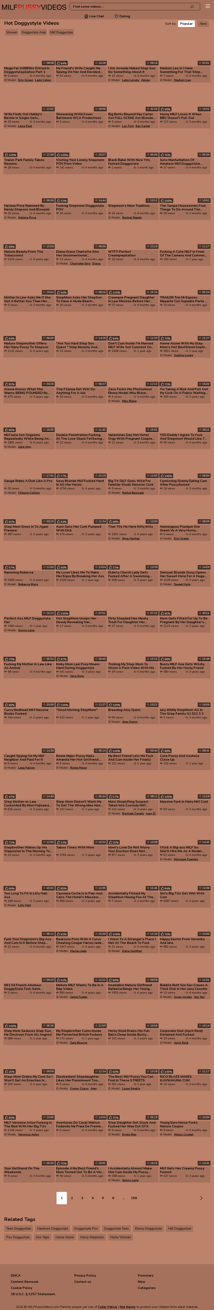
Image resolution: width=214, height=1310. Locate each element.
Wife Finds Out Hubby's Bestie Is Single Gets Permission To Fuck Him (23, 116)
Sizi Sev (199, 997)
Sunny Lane (26, 630)
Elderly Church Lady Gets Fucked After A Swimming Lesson (128, 574)
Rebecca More (28, 584)
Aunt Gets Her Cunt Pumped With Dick (78, 528)
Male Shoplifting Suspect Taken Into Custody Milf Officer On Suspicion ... (128, 803)
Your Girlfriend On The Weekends (21, 1170)
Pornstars (146, 1275)
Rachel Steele (132, 218)
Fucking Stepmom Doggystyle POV (80, 207)
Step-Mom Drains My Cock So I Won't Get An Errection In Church (28, 1078)
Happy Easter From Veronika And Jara (182, 941)
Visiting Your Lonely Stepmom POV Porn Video (80, 162)
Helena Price (27, 218)
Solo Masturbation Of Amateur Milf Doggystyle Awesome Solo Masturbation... (180, 162)
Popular (186, 23)
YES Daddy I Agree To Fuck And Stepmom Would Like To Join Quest (183, 437)
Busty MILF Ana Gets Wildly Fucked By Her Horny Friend (182, 666)
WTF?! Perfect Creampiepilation (122, 253)
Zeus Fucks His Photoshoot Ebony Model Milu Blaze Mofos (130, 391)
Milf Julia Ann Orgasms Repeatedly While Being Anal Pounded (28, 437)
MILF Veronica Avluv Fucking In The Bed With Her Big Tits (28, 1124)
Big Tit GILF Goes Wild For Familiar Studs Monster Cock (131, 482)
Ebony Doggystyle (148, 1228)
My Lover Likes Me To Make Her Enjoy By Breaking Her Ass (80, 574)
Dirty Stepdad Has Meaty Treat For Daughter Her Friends (128, 620)
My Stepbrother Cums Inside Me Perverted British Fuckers (79, 1032)
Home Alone (65, 1237)
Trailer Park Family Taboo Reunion (24, 162)
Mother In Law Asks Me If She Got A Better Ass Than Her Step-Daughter (27, 299)
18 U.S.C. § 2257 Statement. (33, 1294)
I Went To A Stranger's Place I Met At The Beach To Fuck (132, 941)
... (123, 1198)
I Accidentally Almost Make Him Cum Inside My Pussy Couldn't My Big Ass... (130, 1170)
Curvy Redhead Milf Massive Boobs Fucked (26, 712)
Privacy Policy (85, 1275)
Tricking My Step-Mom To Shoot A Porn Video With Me (131, 666)
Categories (147, 1288)
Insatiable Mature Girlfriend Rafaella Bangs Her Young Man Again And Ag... (130, 987)
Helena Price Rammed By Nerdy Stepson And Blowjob (27, 207)
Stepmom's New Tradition (129, 206)
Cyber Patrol (107, 1307)
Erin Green (25, 80)
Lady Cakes (43, 80)
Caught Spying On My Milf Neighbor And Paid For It (24, 757)
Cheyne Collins (29, 493)
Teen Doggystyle (18, 1228)
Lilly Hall (24, 905)
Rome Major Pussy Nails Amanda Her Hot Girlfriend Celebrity (77, 757)
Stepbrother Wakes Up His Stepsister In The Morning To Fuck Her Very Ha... (27, 849)
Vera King (77, 676)
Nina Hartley (131, 538)
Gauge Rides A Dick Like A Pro (28, 481)
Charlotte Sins (80, 264)
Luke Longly (130, 80)
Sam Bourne (78, 1043)
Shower (11, 32)
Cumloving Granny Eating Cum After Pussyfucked (183, 482)
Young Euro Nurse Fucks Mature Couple (179, 1124)
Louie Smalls (131, 1088)
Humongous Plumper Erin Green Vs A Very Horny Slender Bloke (180, 528)
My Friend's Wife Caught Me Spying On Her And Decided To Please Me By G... (78, 70)
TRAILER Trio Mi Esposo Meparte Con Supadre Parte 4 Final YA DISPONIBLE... (183, 299)
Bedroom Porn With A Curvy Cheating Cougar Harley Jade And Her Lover (79, 941)
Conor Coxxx (79, 1088)
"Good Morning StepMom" (76, 710)
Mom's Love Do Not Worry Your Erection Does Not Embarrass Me (129, 849)
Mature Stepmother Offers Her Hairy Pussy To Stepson (26, 345)
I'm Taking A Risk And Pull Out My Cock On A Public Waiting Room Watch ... (184, 391)
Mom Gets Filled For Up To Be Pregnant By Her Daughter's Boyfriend (184, 620)
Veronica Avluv (28, 1134)
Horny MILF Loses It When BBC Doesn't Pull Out (180, 116)
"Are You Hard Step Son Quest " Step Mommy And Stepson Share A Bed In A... (78, 345)
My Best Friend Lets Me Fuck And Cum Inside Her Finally (130, 757)
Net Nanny (128, 1307)
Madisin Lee (182, 80)
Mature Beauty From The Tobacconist (23, 253)
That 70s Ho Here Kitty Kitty (130, 527)
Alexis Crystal (183, 1134)
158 (134, 1198)
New (203, 23)
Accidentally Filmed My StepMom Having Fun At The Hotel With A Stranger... (130, 895)
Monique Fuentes (186, 859)
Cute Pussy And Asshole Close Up (179, 757)
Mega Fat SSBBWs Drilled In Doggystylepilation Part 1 (27, 70)
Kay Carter (143, 126)
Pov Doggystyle (18, 1237)
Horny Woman (120, 1237)
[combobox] (135, 6)
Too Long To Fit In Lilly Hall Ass (25, 895)
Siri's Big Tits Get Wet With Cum (182, 895)
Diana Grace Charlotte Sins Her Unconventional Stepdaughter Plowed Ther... (79, 253)
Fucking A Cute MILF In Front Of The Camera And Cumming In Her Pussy (183, 253)
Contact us (82, 1281)
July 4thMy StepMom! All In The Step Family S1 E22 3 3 (182, 712)
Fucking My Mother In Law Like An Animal (28, 666)
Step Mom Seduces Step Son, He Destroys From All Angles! (28, 1032)
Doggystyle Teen (116, 1228)
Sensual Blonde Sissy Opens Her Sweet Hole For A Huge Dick (183, 574)
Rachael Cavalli (133, 813)
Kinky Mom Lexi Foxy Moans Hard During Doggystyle (78, 666)
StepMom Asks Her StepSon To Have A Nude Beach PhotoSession (79, 299)
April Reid (181, 1043)
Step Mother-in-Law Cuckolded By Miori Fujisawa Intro (26, 803)
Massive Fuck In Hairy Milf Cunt (184, 802)
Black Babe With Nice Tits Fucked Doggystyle (129, 162)
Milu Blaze (129, 401)
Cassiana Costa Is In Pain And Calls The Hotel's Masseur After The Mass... (79, 895)
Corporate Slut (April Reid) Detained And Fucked (181, 1032)
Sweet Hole (182, 584)
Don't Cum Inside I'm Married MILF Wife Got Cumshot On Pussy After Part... (130, 345)
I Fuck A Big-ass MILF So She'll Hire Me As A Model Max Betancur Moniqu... (181, 849)
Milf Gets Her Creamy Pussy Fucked (182, 1170)
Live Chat (94, 16)
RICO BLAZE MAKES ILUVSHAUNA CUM (176, 1078)
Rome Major (78, 768)
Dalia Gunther (132, 951)
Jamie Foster (78, 997)
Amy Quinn (130, 722)
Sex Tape (42, 1237)
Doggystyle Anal (33, 32)
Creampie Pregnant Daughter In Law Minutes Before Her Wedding (131, 299)
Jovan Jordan (183, 997)
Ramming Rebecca (18, 572)
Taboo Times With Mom (75, 847)
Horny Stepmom (92, 1237)
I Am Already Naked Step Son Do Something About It (131, 70)
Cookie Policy (21, 1288)
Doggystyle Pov (86, 1228)
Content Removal (24, 1281)
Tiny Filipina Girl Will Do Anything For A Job (75, 391)
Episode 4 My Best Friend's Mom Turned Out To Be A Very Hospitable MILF (79, 1170)
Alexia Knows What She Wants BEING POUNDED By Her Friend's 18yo (25, 391)
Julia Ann (24, 447)
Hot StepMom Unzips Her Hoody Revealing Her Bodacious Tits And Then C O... (77, 620)
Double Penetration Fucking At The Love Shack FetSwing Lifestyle (79, 437)
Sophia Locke (183, 355)
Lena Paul (25, 126)
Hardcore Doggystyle (52, 1228)
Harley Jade (78, 951)
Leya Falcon (26, 768)
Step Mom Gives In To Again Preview (26, 528)
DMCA (16, 1275)
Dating (122, 16)
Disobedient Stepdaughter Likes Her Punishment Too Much (77, 1078)
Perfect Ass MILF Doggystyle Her (27, 620)
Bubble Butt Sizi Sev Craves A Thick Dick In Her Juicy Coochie (184, 987)
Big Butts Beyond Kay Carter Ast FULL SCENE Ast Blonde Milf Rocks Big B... (130, 116)
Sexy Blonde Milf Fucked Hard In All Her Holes (80, 482)
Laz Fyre (128, 126)
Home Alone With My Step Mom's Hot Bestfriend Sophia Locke (183, 345)
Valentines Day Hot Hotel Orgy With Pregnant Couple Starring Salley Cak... (130, 437)
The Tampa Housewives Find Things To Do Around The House (183, 207)
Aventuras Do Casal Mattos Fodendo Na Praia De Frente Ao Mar (78, 1124)
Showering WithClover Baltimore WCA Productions (78, 116)
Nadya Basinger (133, 493)
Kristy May (129, 1134)
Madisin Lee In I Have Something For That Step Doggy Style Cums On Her (180, 70)
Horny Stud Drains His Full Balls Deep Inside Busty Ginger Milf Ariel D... (129, 1032)
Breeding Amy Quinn (124, 710)
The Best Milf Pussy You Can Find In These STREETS (130, 1078)
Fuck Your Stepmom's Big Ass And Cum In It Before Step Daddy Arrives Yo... (27, 941)
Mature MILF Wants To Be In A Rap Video (79, 987)
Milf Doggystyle (61, 32)
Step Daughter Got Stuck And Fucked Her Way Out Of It (132, 1124)
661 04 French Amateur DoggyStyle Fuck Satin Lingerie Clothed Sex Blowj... (27, 987)
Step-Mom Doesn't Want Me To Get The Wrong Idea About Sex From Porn (80, 803)
